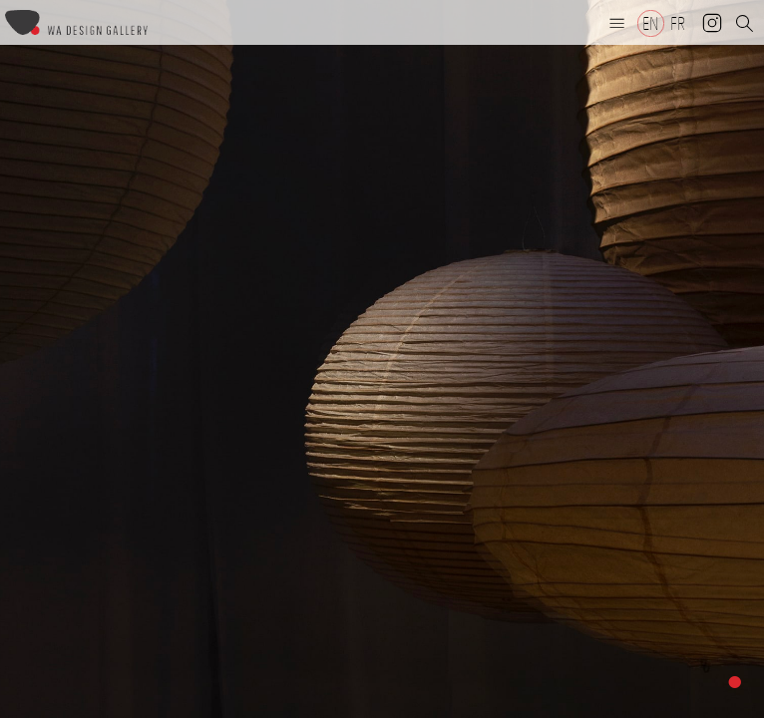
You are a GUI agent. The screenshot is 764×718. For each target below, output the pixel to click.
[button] (617, 23)
